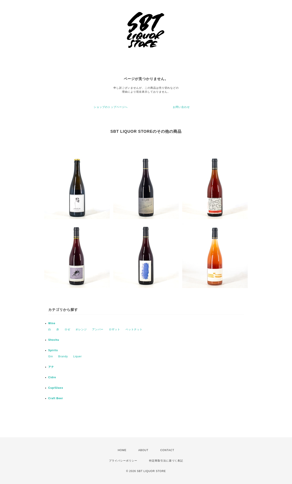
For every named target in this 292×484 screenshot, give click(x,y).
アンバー (97, 329)
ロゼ (67, 329)
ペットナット (134, 329)
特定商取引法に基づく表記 (166, 460)
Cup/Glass (55, 387)
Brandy (63, 356)
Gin (50, 356)
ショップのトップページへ (111, 107)
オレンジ (81, 329)
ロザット (114, 329)
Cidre (52, 377)
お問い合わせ (181, 107)
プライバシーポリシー (123, 460)
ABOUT (143, 450)
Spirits (53, 350)
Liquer (77, 356)
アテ (51, 366)
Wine (51, 323)
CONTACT (167, 450)
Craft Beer (55, 398)
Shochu (53, 339)
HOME (122, 450)
